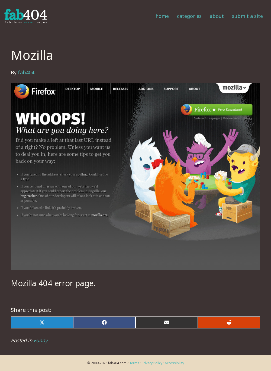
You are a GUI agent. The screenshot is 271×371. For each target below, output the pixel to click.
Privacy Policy (152, 363)
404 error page (65, 283)
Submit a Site (247, 16)
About (217, 16)
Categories (189, 16)
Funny (40, 340)
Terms (134, 363)
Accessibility (174, 363)
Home (162, 16)
